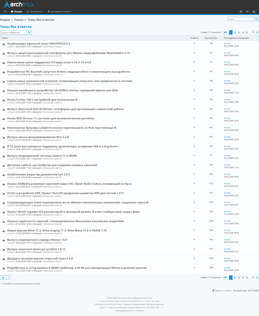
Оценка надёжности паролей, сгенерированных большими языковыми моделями (65, 221)
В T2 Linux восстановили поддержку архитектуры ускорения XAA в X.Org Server (62, 146)
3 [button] (239, 32)
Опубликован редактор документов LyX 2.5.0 (38, 174)
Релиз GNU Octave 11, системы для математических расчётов (50, 118)
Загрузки (50, 11)
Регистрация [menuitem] (255, 12)
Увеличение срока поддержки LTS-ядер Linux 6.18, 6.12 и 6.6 (49, 62)
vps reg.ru (155, 301)
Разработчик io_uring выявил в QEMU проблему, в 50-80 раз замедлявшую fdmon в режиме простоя (77, 267)
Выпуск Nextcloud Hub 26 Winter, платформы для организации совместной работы (65, 109)
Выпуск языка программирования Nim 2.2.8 (38, 137)
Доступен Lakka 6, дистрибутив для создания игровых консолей (52, 165)
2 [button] (235, 32)
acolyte (10, 46)
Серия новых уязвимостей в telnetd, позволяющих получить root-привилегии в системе (69, 81)
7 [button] (253, 32)
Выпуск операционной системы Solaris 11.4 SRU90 (42, 155)
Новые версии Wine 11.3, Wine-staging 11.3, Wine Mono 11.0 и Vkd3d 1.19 (57, 230)
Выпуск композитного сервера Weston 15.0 (37, 239)
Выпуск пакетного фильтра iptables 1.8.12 (36, 249)
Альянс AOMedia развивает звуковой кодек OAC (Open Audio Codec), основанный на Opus (69, 183)
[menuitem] (241, 11)
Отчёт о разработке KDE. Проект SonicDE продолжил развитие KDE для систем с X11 (65, 193)
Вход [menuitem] (248, 12)
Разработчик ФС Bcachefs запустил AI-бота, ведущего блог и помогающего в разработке (68, 71)
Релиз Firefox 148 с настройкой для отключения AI (42, 99)
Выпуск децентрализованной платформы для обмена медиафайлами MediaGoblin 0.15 (68, 53)
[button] (225, 32)
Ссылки (6, 12)
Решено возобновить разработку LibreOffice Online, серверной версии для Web (62, 90)
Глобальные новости (52, 46)
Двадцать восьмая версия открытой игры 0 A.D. (40, 258)
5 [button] (247, 32)
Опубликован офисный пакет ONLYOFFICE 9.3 (38, 43)
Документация (75, 11)
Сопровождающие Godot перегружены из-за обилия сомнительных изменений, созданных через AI (77, 202)
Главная (16, 11)
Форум (33, 11)
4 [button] (243, 32)
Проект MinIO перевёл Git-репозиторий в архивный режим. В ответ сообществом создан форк (73, 211)
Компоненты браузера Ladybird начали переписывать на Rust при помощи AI (61, 127)
